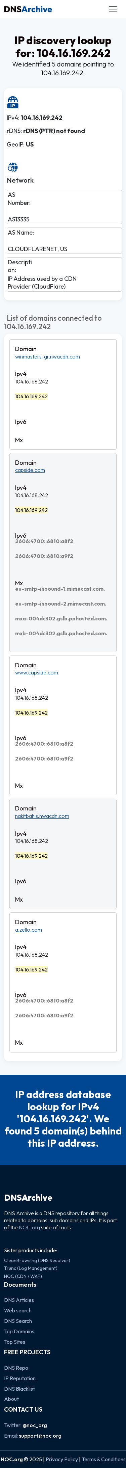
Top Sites (14, 1341)
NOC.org (29, 1227)
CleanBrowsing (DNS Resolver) (37, 1260)
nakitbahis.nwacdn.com (42, 815)
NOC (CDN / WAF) (23, 1276)
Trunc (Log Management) (30, 1268)
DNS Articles (19, 1300)
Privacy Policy (62, 1459)
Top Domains (19, 1331)
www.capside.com (36, 672)
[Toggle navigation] (113, 9)
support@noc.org (40, 1435)
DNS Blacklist (19, 1388)
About (11, 1398)
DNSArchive (28, 1197)
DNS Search (18, 1320)
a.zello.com (28, 929)
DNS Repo (16, 1367)
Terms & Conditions (104, 1459)
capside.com (30, 469)
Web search (18, 1310)
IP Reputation (20, 1378)
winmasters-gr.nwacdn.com (47, 356)
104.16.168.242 (31, 381)
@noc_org (35, 1425)
